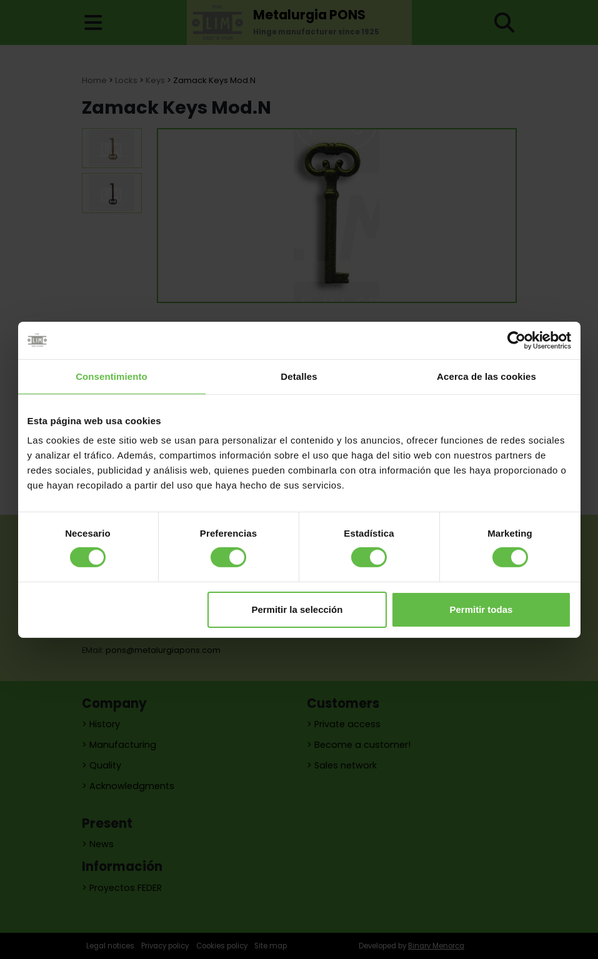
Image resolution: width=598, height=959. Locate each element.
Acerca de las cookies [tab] (486, 375)
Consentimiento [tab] (111, 375)
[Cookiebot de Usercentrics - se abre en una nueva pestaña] (516, 339)
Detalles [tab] (299, 375)
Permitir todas (481, 609)
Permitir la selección (296, 609)
